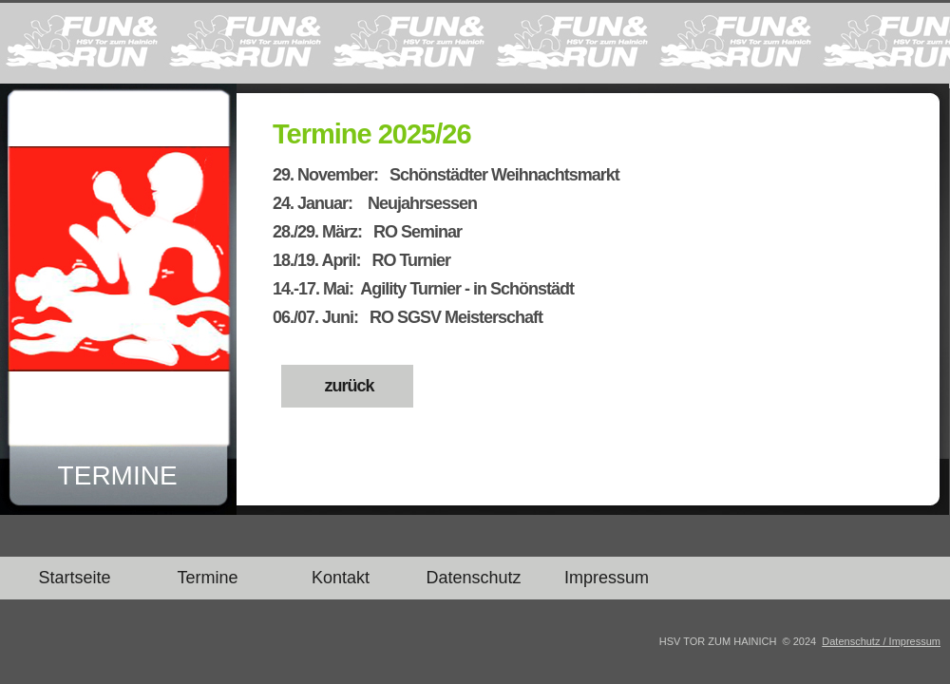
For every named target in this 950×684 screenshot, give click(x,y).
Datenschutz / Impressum (881, 641)
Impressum (606, 577)
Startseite (74, 577)
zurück (346, 385)
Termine (207, 577)
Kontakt (341, 577)
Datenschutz (473, 577)
